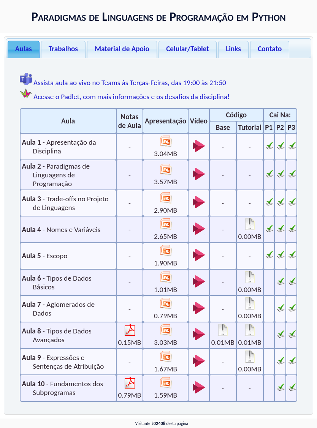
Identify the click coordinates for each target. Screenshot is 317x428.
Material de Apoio (122, 48)
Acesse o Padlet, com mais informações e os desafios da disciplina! (125, 96)
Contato (270, 48)
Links (233, 48)
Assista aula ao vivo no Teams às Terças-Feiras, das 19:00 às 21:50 (123, 82)
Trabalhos (63, 48)
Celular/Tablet (187, 48)
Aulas (23, 48)
